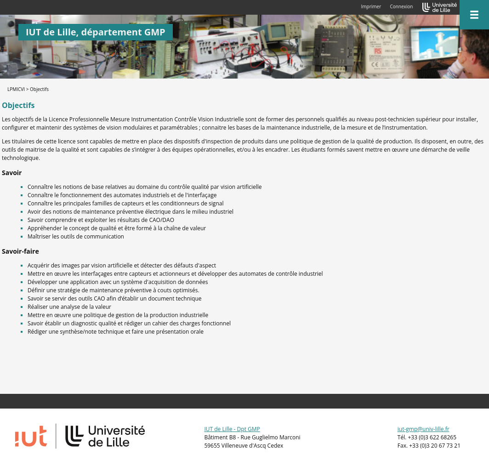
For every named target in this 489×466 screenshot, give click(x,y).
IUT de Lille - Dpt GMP (232, 429)
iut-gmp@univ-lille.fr (423, 429)
